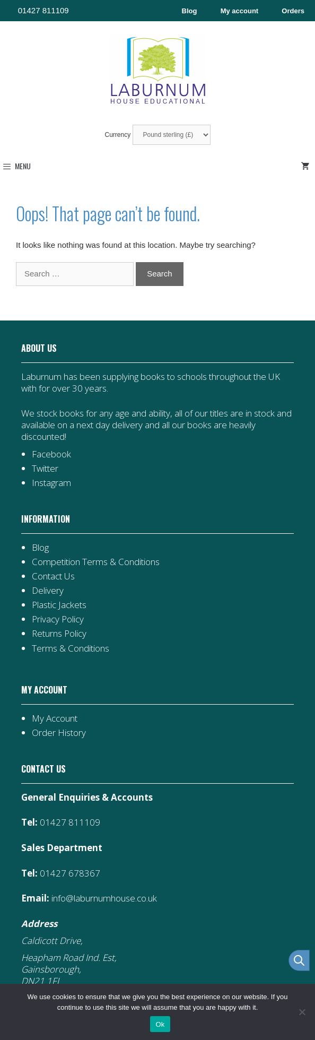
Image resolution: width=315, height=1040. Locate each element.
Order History (59, 732)
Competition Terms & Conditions (96, 562)
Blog (189, 11)
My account (240, 11)
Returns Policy (59, 633)
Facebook (51, 454)
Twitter (45, 468)
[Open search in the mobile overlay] (293, 960)
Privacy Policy (58, 619)
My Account (54, 718)
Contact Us (53, 576)
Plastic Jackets (59, 605)
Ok (159, 1024)
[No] (301, 1012)
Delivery (48, 590)
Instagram (51, 482)
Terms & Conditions (70, 648)
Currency (157, 134)
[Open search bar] (299, 960)
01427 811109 (43, 10)
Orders (293, 11)
